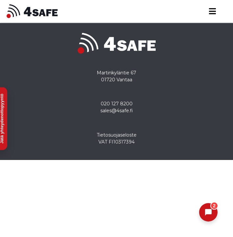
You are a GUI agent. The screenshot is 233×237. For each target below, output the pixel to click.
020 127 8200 (117, 104)
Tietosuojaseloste (117, 135)
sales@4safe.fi (116, 111)
